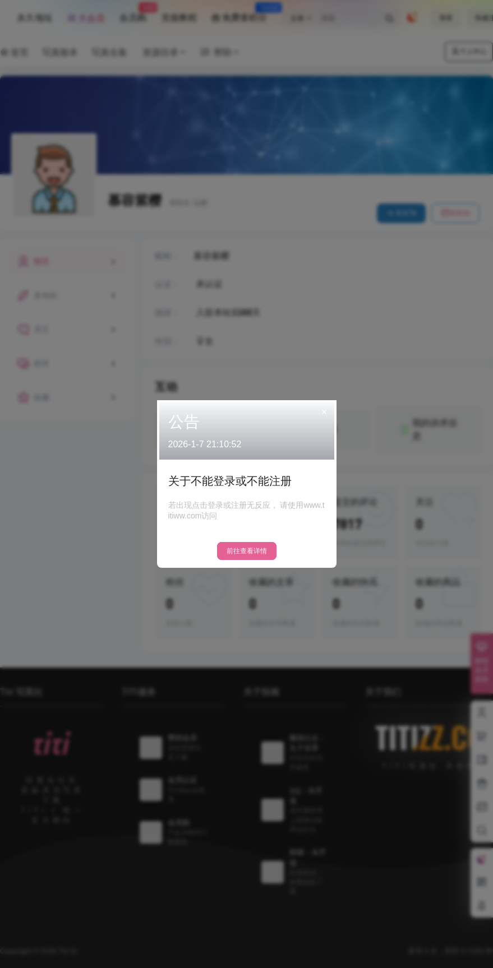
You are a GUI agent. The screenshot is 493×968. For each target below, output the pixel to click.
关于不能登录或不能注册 (230, 481)
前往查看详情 (247, 551)
